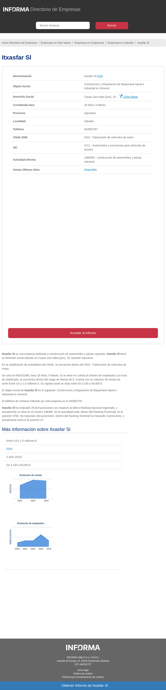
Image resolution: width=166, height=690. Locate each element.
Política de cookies (83, 673)
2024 (9, 448)
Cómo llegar (128, 96)
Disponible (90, 169)
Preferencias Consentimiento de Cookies (83, 677)
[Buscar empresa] (63, 25)
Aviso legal (83, 670)
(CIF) (100, 76)
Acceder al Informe (83, 333)
